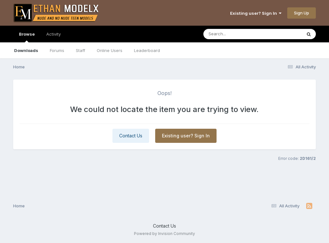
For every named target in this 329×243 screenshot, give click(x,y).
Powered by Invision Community (164, 233)
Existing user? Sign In (255, 13)
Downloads (26, 50)
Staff (80, 50)
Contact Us (130, 135)
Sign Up (301, 12)
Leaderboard (147, 50)
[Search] (235, 34)
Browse (27, 36)
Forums (57, 50)
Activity (53, 34)
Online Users (109, 50)
